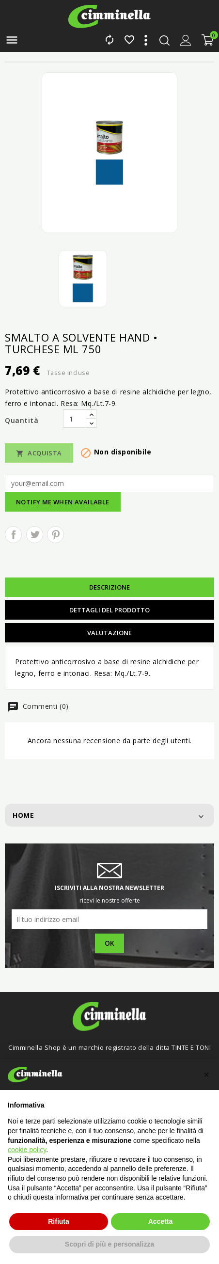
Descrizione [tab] (109, 587)
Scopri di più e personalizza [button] (109, 1244)
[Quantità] (74, 418)
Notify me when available (63, 502)
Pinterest (55, 535)
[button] (206, 1074)
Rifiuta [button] (58, 1221)
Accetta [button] (160, 1221)
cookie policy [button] (27, 1150)
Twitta (35, 535)
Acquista (39, 453)
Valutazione (109, 632)
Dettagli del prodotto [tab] (109, 610)
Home (23, 815)
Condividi (13, 535)
